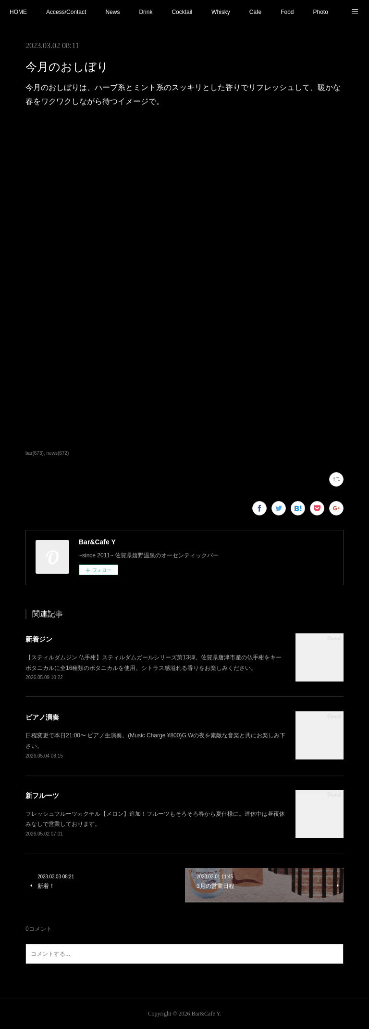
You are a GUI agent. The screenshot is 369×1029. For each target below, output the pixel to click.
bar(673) (34, 453)
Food (287, 12)
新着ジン (38, 639)
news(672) (58, 453)
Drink (145, 12)
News (112, 12)
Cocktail (182, 12)
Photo (320, 12)
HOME (18, 12)
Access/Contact (66, 12)
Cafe (255, 12)
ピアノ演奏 (42, 717)
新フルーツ (42, 795)
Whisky (220, 12)
